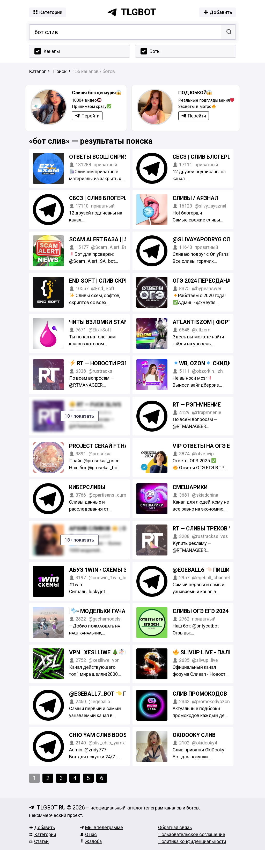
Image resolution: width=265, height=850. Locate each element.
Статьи (39, 841)
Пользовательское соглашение (191, 834)
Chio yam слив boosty (101, 735)
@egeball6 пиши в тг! (208, 570)
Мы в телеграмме (101, 827)
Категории (42, 834)
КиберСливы (87, 487)
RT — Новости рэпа (101, 363)
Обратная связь (175, 827)
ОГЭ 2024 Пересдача (202, 280)
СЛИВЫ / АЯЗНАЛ (195, 198)
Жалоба (91, 841)
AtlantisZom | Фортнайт (210, 322)
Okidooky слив (194, 735)
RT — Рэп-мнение (197, 404)
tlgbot (131, 12)
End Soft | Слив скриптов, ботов (116, 280)
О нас (88, 834)
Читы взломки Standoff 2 (107, 322)
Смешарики (190, 487)
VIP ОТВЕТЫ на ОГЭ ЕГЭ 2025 (212, 446)
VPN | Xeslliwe (100, 652)
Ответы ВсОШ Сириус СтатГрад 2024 (122, 157)
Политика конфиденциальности (192, 841)
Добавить (42, 827)
